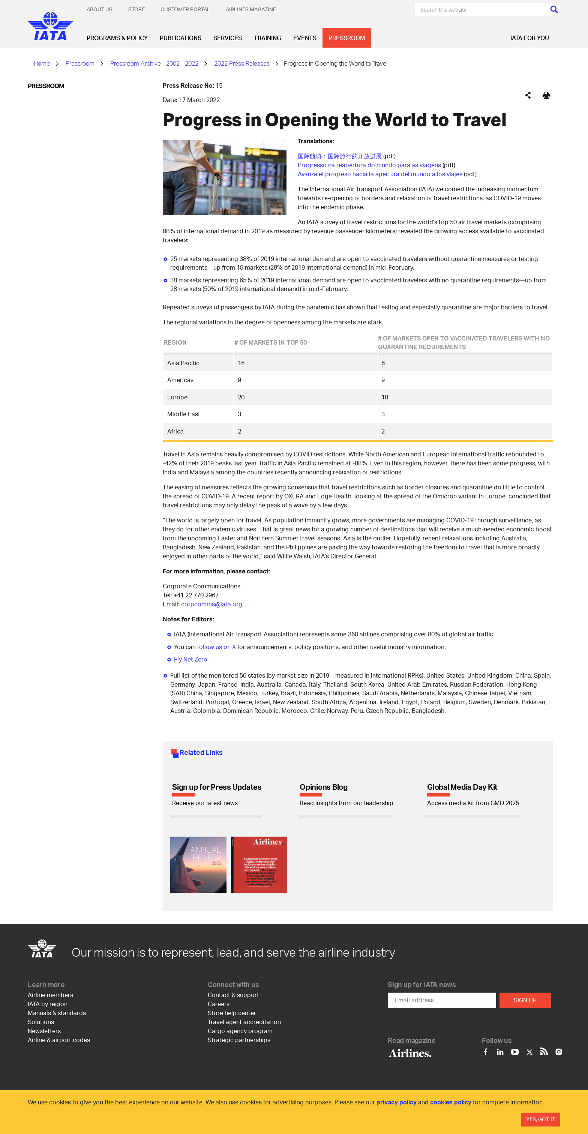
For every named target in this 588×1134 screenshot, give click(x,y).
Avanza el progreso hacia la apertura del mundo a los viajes (380, 174)
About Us (99, 9)
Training (267, 38)
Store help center (232, 1013)
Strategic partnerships (239, 1040)
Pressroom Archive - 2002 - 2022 (154, 63)
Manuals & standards (57, 1013)
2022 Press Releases (242, 63)
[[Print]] (546, 95)
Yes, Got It (540, 1119)
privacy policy (396, 1102)
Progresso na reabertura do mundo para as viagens (369, 165)
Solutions (41, 1022)
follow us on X (216, 647)
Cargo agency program (240, 1031)
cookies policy (450, 1102)
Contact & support (233, 995)
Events (304, 38)
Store (136, 9)
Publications (180, 38)
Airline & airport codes (59, 1040)
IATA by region (48, 1004)
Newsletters (44, 1031)
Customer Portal (185, 9)
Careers (219, 1004)
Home (42, 63)
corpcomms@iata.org (211, 604)
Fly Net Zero (190, 659)
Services (227, 38)
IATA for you (529, 38)
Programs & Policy (117, 38)
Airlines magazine (251, 9)
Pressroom (346, 38)
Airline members (50, 995)
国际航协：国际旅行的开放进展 (340, 156)
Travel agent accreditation (244, 1022)
